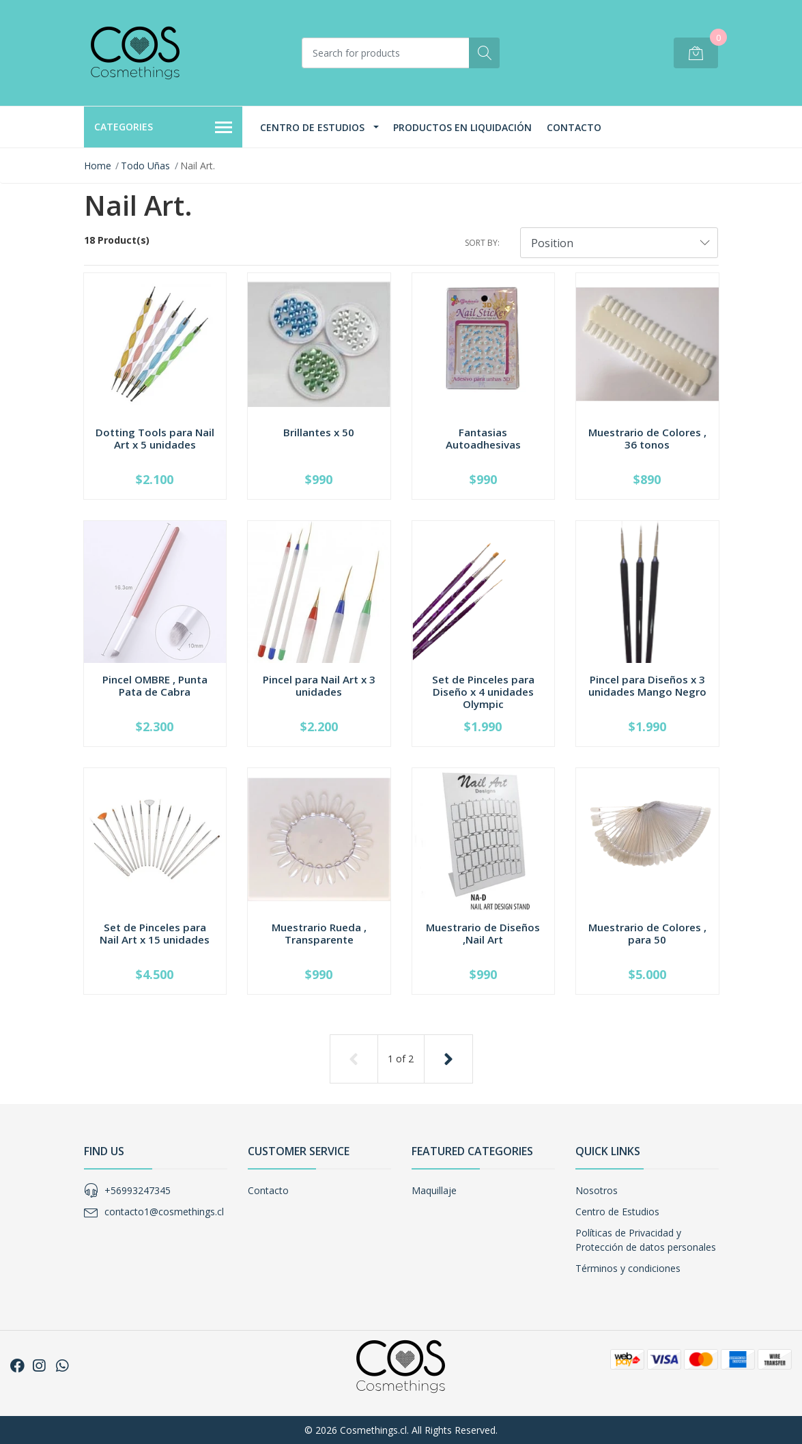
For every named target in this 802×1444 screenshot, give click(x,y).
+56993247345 (137, 1190)
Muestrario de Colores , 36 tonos (647, 438)
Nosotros (596, 1190)
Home (97, 165)
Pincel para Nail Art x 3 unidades (319, 685)
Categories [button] (163, 127)
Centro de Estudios (312, 127)
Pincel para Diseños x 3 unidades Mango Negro (647, 685)
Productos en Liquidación (462, 127)
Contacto (574, 127)
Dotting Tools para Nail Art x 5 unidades (155, 438)
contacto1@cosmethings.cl (164, 1211)
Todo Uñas (145, 165)
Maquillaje (434, 1190)
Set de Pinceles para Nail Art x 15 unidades (155, 933)
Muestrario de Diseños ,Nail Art (483, 933)
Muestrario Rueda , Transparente (319, 933)
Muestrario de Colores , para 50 (647, 933)
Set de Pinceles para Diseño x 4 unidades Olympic (483, 692)
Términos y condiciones (628, 1268)
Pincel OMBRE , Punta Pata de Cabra (154, 685)
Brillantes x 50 (318, 432)
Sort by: (482, 243)
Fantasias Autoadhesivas (483, 438)
